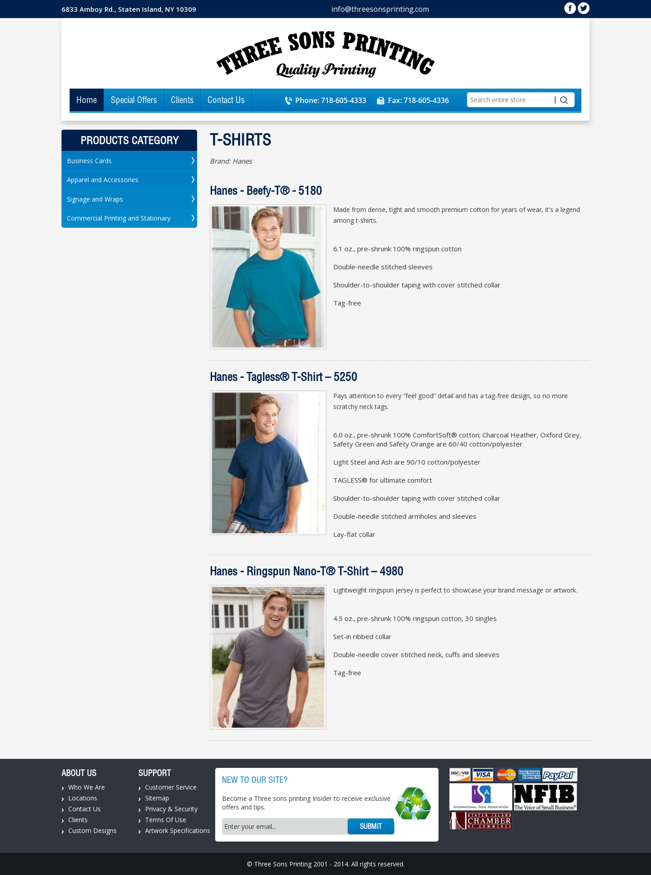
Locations (82, 798)
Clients (182, 99)
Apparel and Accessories (102, 179)
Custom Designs (92, 830)
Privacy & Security (171, 808)
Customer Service (171, 787)
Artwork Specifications (177, 830)
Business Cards (89, 160)
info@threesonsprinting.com (380, 9)
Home (86, 99)
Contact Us (226, 99)
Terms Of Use (165, 819)
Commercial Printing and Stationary (118, 218)
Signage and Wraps (95, 199)
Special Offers (134, 99)
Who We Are (86, 787)
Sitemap (157, 798)
